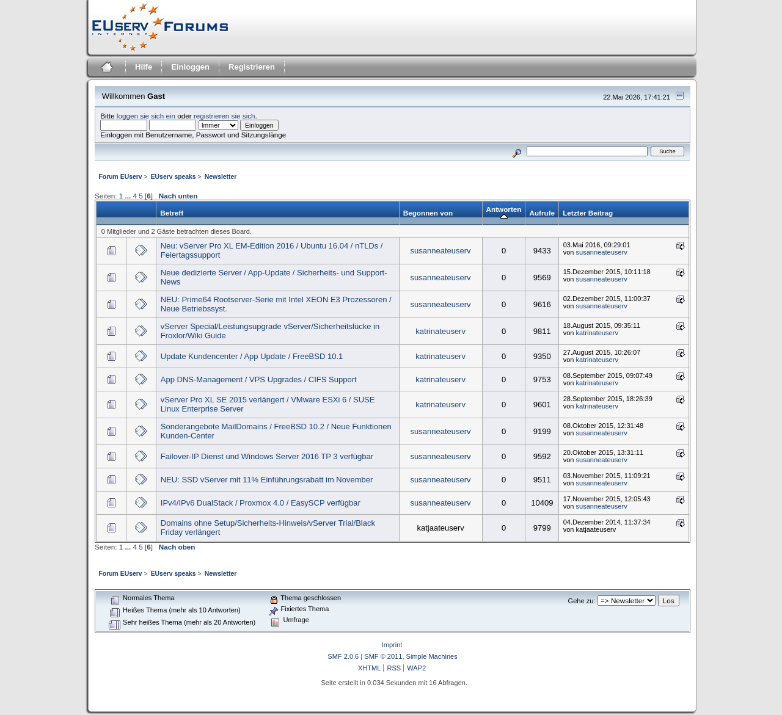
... (129, 196)
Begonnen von (428, 213)
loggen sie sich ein (146, 116)
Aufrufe (542, 213)
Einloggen (190, 66)
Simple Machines (432, 656)
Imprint (392, 644)
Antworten (504, 212)
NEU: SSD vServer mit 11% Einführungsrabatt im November (267, 479)
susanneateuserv (441, 250)
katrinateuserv (440, 331)
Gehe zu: (582, 600)
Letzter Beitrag (588, 213)
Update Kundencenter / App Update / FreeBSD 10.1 (252, 356)
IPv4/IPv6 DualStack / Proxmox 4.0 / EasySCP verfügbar (260, 502)
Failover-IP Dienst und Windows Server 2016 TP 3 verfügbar (267, 456)
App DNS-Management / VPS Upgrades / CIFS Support (259, 379)
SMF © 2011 (383, 656)
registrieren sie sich (224, 116)
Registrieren (251, 66)
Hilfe (143, 66)
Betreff (171, 213)
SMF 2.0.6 (343, 656)
